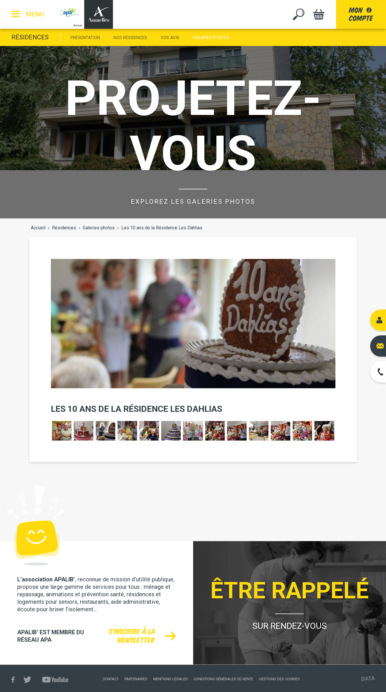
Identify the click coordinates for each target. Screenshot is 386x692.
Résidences (30, 37)
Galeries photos (211, 37)
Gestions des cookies (279, 679)
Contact (111, 679)
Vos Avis (170, 37)
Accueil (38, 227)
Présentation (85, 37)
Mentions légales (170, 679)
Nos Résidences (130, 37)
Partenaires (135, 679)
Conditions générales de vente (223, 679)
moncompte (361, 14)
